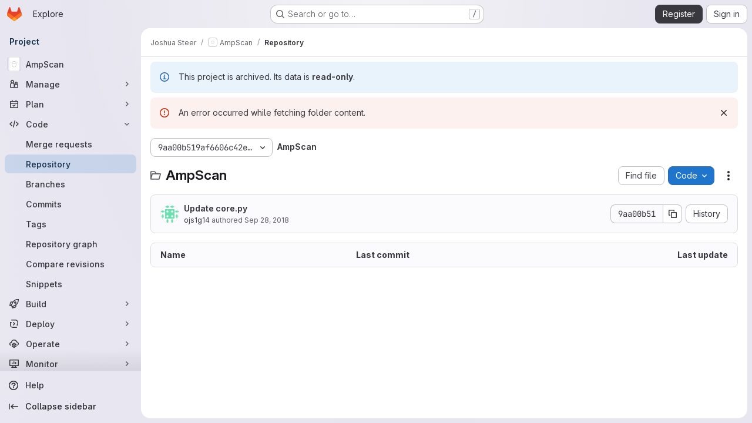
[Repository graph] (70, 243)
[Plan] (70, 104)
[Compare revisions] (70, 263)
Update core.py (215, 208)
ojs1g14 (197, 220)
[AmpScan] (70, 64)
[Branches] (70, 183)
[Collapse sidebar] (70, 406)
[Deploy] (70, 323)
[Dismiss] (724, 113)
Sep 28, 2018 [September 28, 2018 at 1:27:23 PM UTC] (266, 220)
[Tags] (70, 223)
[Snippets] (70, 283)
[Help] (70, 385)
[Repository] (70, 164)
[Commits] (70, 203)
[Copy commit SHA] (672, 213)
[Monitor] (70, 363)
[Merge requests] (70, 144)
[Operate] (70, 343)
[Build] (70, 303)
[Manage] (70, 84)
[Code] (70, 124)
